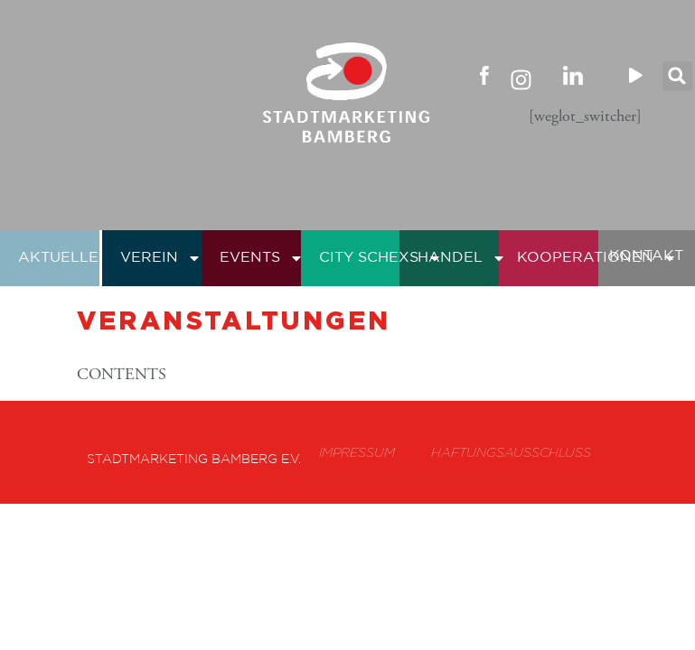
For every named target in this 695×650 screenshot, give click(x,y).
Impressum (357, 452)
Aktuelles (74, 258)
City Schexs (380, 258)
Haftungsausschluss (511, 452)
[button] (677, 76)
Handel (462, 258)
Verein (161, 258)
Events (262, 258)
